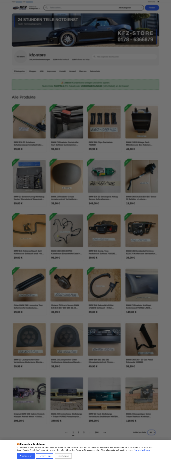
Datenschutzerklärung (142, 450)
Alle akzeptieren (26, 456)
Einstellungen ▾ (63, 456)
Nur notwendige (45, 456)
